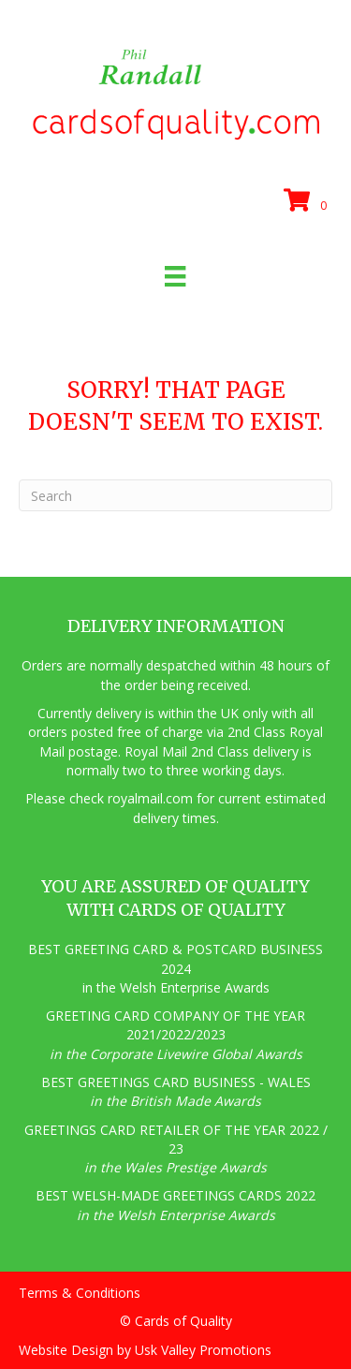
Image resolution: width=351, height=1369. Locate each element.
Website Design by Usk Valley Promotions (145, 1350)
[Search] (175, 495)
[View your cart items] (308, 201)
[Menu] (175, 276)
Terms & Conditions (79, 1293)
